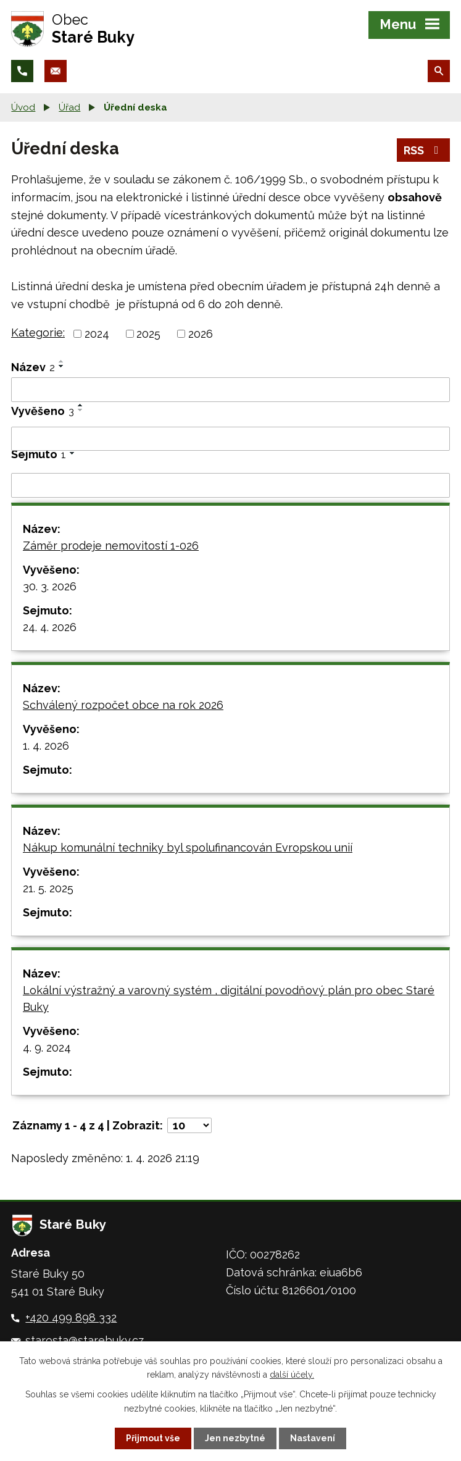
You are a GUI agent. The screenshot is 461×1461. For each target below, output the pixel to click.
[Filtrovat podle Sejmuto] (230, 485)
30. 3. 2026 (50, 586)
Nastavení (312, 1438)
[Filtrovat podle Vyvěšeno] (230, 439)
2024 (97, 333)
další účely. (292, 1374)
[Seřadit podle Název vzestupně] (62, 361)
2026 (200, 333)
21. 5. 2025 (48, 888)
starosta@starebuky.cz (84, 1340)
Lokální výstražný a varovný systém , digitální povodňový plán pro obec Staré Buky (228, 998)
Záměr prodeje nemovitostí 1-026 (111, 545)
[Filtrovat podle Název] (230, 389)
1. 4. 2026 (46, 745)
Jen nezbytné (235, 1438)
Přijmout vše (153, 1438)
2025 (148, 333)
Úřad (69, 107)
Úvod (23, 107)
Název (33, 367)
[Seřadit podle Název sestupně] (62, 366)
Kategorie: (38, 332)
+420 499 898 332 (71, 1317)
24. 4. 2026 (50, 627)
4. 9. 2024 (47, 1047)
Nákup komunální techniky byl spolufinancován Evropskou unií (187, 847)
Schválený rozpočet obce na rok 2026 (123, 704)
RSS (424, 150)
